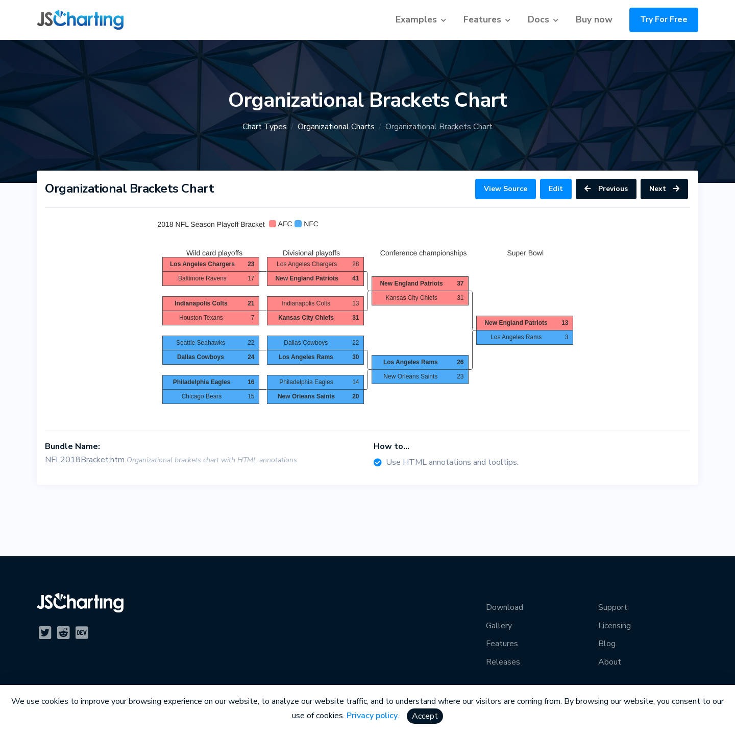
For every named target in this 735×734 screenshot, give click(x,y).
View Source (505, 189)
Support (612, 607)
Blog (607, 643)
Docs (538, 19)
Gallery (499, 625)
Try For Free (664, 19)
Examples (416, 19)
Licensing (614, 625)
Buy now (594, 19)
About (609, 662)
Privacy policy (372, 715)
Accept (425, 716)
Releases (503, 662)
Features (482, 19)
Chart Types (264, 126)
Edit (556, 189)
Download (504, 607)
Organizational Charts (336, 126)
